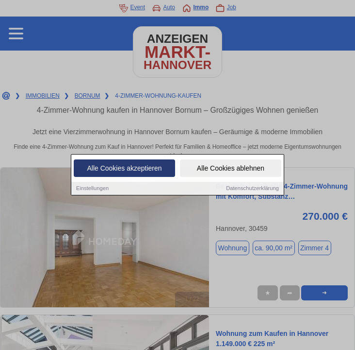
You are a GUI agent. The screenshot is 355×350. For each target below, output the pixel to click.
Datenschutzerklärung (252, 189)
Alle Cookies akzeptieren (124, 169)
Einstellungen (92, 189)
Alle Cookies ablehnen (230, 169)
